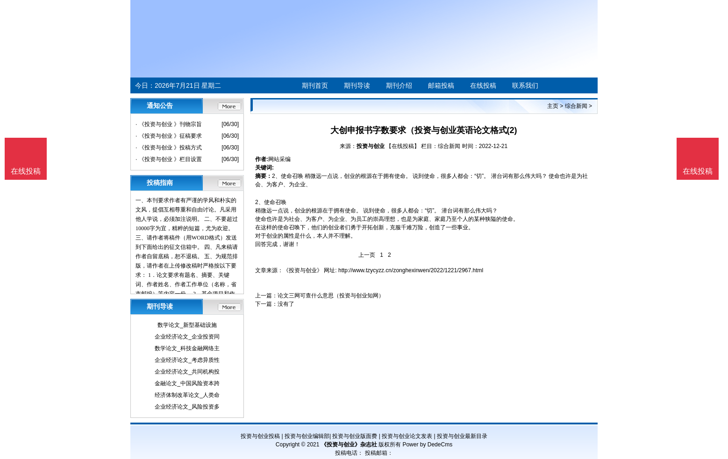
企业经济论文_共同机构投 (187, 371)
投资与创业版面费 (354, 436)
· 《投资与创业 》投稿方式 (169, 147)
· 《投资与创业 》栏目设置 (169, 159)
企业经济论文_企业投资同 (187, 336)
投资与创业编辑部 (307, 436)
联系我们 (525, 85)
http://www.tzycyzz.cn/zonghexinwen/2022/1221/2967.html (410, 270)
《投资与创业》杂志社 (349, 444)
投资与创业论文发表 (407, 436)
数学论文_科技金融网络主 (187, 348)
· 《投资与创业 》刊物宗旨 (169, 124)
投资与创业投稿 (260, 436)
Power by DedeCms (427, 444)
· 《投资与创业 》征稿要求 (169, 136)
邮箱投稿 (441, 85)
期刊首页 (315, 85)
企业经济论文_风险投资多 (187, 406)
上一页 (366, 255)
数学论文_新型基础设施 (187, 325)
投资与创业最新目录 (462, 436)
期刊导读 (357, 85)
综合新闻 (576, 106)
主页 (552, 106)
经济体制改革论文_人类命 (187, 395)
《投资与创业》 (302, 270)
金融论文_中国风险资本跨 (187, 383)
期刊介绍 (399, 85)
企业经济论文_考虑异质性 (187, 360)
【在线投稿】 (403, 146)
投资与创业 (371, 146)
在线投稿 (483, 85)
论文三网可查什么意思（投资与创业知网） (331, 295)
